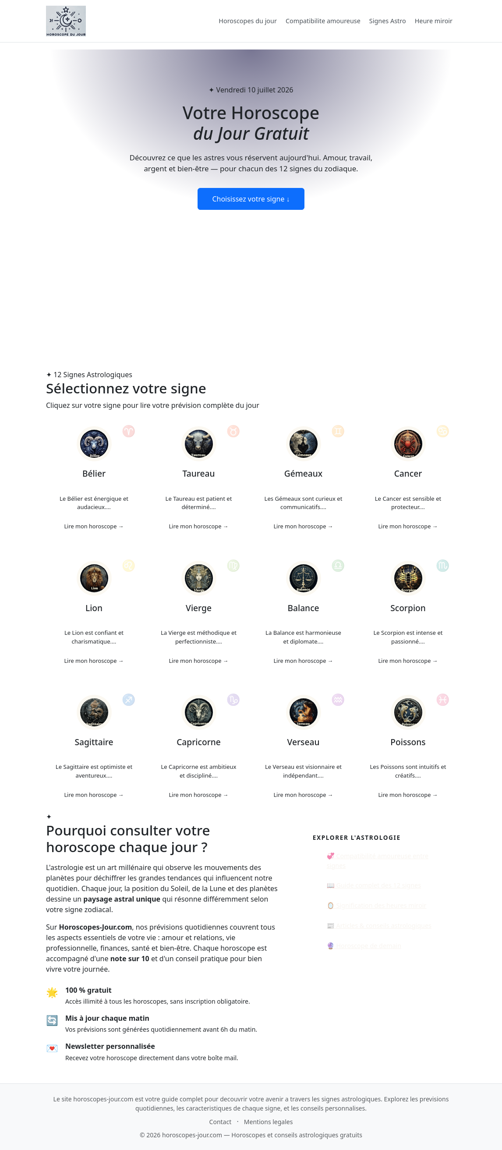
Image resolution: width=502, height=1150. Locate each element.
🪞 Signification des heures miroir (377, 905)
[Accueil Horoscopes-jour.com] (66, 21)
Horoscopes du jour (248, 21)
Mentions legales (268, 1122)
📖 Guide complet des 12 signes (374, 885)
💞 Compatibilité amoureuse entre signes (377, 861)
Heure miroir (434, 21)
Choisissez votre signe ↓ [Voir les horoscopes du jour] (251, 199)
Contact (220, 1122)
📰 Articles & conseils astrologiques (379, 925)
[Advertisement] (251, 275)
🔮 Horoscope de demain (364, 945)
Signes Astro (387, 21)
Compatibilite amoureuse (323, 21)
